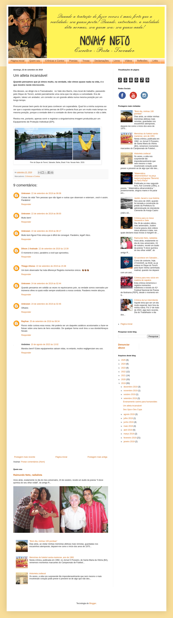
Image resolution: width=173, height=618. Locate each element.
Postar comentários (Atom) (33, 462)
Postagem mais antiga (97, 457)
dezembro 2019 (131, 387)
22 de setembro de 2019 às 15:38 (51, 266)
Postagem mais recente (24, 457)
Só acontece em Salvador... (146, 258)
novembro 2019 (131, 390)
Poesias (73, 60)
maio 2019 (128, 426)
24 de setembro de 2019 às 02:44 (46, 283)
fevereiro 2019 (130, 438)
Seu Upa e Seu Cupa (132, 409)
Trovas (86, 60)
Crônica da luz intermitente (146, 300)
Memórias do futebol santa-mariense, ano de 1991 (51, 557)
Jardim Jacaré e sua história (146, 198)
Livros (117, 60)
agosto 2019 (129, 414)
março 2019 (129, 434)
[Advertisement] (60, 428)
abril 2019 (128, 430)
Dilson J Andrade (29, 248)
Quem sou (34, 60)
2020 (123, 379)
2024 (123, 364)
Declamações (101, 60)
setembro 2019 (130, 398)
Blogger (92, 603)
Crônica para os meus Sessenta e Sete (144, 219)
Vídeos (128, 60)
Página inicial (17, 60)
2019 (123, 383)
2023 (123, 368)
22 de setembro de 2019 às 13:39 (53, 248)
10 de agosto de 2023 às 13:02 (44, 344)
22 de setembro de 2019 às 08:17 (46, 231)
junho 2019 (129, 422)
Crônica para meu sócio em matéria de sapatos (146, 279)
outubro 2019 (130, 394)
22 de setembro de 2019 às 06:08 (46, 193)
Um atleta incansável (132, 406)
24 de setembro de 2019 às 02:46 (46, 304)
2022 (123, 372)
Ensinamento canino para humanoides (140, 402)
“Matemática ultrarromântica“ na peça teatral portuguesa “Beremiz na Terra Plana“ (146, 177)
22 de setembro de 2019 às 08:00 (46, 213)
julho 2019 (128, 418)
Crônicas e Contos (54, 60)
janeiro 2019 (129, 441)
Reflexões (142, 60)
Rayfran (25, 321)
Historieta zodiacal (37, 573)
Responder (26, 204)
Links (155, 60)
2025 (123, 360)
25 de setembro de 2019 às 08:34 (45, 321)
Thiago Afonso (28, 266)
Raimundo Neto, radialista (27, 475)
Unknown (25, 193)
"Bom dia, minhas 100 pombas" (43, 541)
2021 (123, 375)
